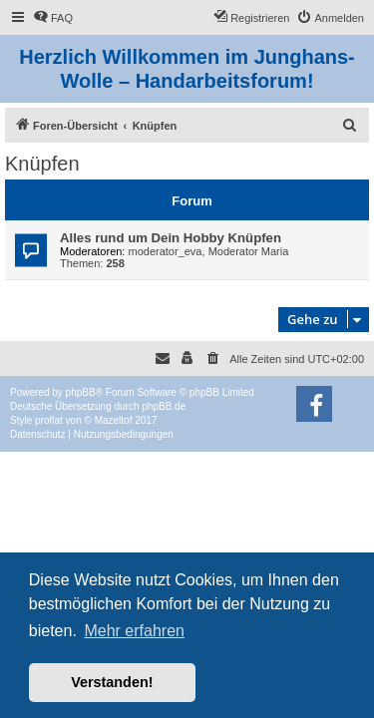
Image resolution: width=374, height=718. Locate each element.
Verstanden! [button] (112, 682)
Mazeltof (114, 420)
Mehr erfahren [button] (134, 630)
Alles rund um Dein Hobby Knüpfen (170, 237)
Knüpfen (42, 164)
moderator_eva (165, 251)
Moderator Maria (248, 251)
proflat (49, 420)
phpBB (81, 392)
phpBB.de (164, 406)
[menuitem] (53, 18)
